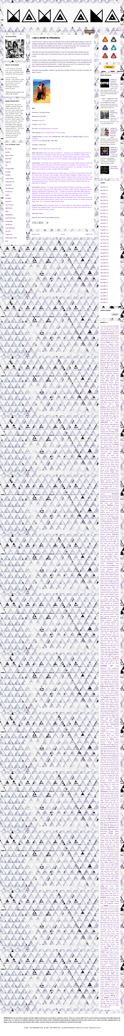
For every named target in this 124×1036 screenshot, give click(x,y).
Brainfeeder (103, 409)
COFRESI (7, 175)
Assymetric (109, 356)
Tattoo (117, 915)
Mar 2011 (103, 233)
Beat (101, 373)
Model (102, 724)
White (117, 988)
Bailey (104, 364)
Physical (117, 791)
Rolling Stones (104, 844)
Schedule (109, 856)
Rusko (109, 849)
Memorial (106, 701)
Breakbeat (106, 413)
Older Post (89, 234)
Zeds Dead (108, 1005)
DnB (106, 488)
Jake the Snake (110, 627)
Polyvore (114, 798)
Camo (107, 418)
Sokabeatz (116, 882)
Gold (111, 582)
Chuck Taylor (115, 439)
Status (114, 895)
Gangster (102, 571)
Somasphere (116, 884)
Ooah (101, 770)
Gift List (105, 576)
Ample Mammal (114, 346)
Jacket (102, 627)
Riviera (112, 838)
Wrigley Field (108, 999)
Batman (114, 369)
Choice (117, 433)
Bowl (113, 406)
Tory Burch (112, 942)
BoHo (112, 398)
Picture (108, 793)
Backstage (105, 362)
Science (114, 856)
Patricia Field (115, 784)
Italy (117, 624)
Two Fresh (114, 959)
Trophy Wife (112, 954)
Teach (102, 917)
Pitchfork (102, 795)
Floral (102, 550)
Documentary (111, 490)
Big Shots (109, 386)
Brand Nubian (111, 409)
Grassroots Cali (9, 182)
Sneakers (114, 880)
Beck (108, 378)
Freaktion (116, 554)
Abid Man (107, 331)
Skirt (112, 873)
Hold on (110, 601)
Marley (102, 695)
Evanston (40, 120)
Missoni (102, 717)
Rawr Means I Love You (113, 824)
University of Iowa (37, 140)
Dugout (106, 507)
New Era (113, 750)
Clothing (116, 444)
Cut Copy (107, 466)
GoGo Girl (106, 582)
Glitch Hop (103, 580)
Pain (114, 775)
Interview (113, 622)
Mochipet (116, 721)
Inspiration (108, 620)
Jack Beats (110, 625)
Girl (118, 576)
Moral (108, 735)
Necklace (110, 746)
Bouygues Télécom (105, 406)
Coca (114, 446)
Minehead (107, 713)
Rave (101, 824)
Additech (102, 338)
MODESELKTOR (115, 724)
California (102, 418)
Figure (106, 547)
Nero (101, 748)
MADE (112, 683)
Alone (117, 342)
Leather (116, 653)
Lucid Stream (110, 677)
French (109, 560)
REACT (117, 825)
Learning (111, 653)
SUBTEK (117, 906)
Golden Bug (116, 582)
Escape (105, 532)
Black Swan (107, 391)
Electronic (115, 518)
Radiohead (116, 816)
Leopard (117, 656)
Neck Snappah (103, 746)
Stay (117, 895)
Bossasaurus (103, 404)
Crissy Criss (106, 460)
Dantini (117, 472)
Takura (105, 915)
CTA (106, 464)
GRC (101, 587)
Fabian (117, 536)
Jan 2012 (103, 223)
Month (102, 733)
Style (106, 906)
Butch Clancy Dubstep (108, 417)
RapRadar (114, 822)
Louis (110, 673)
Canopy (113, 420)
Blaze (110, 393)
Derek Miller (115, 479)
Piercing (112, 793)
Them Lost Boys (105, 933)
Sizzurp (102, 873)
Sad (109, 851)
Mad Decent (107, 683)
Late (112, 651)
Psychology (110, 807)
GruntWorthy (103, 591)
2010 (113, 326)
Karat (110, 638)
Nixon (112, 759)
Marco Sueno (103, 693)
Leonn (112, 656)
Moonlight (102, 735)
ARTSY (112, 355)
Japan (117, 629)
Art (105, 355)
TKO (106, 938)
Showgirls (102, 865)
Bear (111, 371)
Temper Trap (106, 920)
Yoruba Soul (109, 1001)
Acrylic (102, 337)
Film (109, 547)
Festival (117, 545)
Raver (105, 824)
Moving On (103, 737)
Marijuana (110, 693)
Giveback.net (109, 578)
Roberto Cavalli (104, 842)
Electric (117, 514)
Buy (115, 417)
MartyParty (112, 695)
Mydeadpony (9, 215)
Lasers (109, 651)
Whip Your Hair (111, 988)
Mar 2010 (103, 273)
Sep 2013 (103, 187)
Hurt (109, 609)
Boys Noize (109, 407)
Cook (108, 455)
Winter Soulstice (115, 992)
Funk (113, 565)
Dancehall (106, 472)
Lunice (110, 679)
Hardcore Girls (109, 592)
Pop (118, 798)
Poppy (101, 800)
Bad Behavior (112, 362)
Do (109, 488)
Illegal (101, 616)
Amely (117, 344)
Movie (117, 735)
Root (114, 844)
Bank (108, 365)
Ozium (104, 775)
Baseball (102, 368)
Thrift (110, 937)
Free (110, 556)
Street (117, 901)
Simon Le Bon (109, 867)
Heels (108, 596)
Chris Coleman (107, 435)
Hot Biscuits (8, 191)
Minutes (109, 715)
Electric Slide (103, 516)
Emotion (102, 525)
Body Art (107, 398)
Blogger (98, 1028)
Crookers (112, 460)
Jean (108, 631)
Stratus (106, 901)
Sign (101, 867)
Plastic (112, 797)
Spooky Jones (111, 891)
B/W (101, 362)
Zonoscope (103, 1007)
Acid (103, 335)
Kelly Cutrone (113, 640)
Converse (102, 455)
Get (118, 572)
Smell (112, 878)
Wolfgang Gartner (114, 993)
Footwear (116, 552)
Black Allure (103, 389)
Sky (106, 875)
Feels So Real (112, 543)
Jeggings (112, 631)
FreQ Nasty (115, 559)
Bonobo (107, 400)
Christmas (103, 439)
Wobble (106, 993)
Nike (113, 757)
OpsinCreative (115, 770)
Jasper (102, 631)
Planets (102, 797)
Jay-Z (105, 631)
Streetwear (110, 903)
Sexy (113, 860)
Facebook (103, 538)
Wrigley (102, 999)
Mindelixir (116, 710)
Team (113, 917)
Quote (117, 815)
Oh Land (106, 766)
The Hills (102, 928)
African (114, 338)
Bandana (116, 364)
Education (103, 514)
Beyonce (111, 382)
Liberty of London (105, 660)
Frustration (103, 565)
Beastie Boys (115, 371)
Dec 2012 (103, 207)
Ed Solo (113, 512)
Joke (107, 634)
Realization (111, 827)
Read (101, 827)
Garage (108, 571)
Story (101, 901)
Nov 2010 (103, 246)
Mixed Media (109, 719)
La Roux (105, 649)
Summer (110, 908)
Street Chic (103, 903)
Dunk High (112, 507)
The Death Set (108, 924)
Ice (111, 612)
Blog (101, 395)
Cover (111, 459)
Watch (111, 981)
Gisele (104, 578)
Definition (116, 477)
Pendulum (116, 788)
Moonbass (116, 733)
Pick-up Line (103, 793)
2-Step (107, 326)
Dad (117, 466)
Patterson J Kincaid (110, 786)
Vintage (102, 975)
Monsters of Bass (114, 731)
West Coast (108, 986)
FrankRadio (110, 554)
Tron (107, 954)
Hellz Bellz (8, 185)
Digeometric (108, 482)
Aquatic (108, 353)
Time (101, 938)
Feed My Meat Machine (106, 541)
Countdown (107, 459)
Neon (117, 746)
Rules (117, 847)
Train (101, 948)
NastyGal (116, 742)
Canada (102, 420)
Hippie (105, 601)
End (101, 529)
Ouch (117, 771)
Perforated (108, 789)
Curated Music (9, 178)
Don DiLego (103, 492)
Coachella (106, 446)
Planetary (116, 795)
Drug (110, 499)
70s (104, 329)
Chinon (102, 433)
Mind (104, 710)
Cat (118, 424)
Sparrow (102, 889)
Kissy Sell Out (115, 643)
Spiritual (116, 890)
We (110, 983)
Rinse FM (107, 838)
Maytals (114, 697)
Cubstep (112, 464)
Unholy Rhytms (109, 968)
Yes (104, 1001)
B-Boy (117, 360)
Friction (117, 561)
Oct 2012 (103, 213)
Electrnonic (111, 516)
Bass (106, 368)
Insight (102, 620)
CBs (105, 426)
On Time (109, 768)
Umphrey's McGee (114, 963)
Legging (110, 654)
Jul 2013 (102, 193)
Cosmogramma (115, 457)
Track (109, 946)
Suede (101, 908)
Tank (114, 915)
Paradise (110, 780)
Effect (108, 514)
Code (117, 446)
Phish (117, 789)
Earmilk (117, 509)
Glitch (117, 578)
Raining (113, 820)
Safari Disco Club (115, 851)
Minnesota (103, 715)
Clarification (116, 442)
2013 (101, 328)
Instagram (8, 198)
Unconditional (115, 965)
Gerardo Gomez (113, 572)
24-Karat (111, 328)
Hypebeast (103, 610)
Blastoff (106, 393)
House (102, 607)
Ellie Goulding (106, 521)
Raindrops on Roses (105, 820)
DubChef (117, 503)
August (113, 358)
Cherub (112, 428)
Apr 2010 (103, 269)
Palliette (117, 777)
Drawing (116, 496)
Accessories (111, 333)
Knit (117, 645)
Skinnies (107, 873)
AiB (111, 340)
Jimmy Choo (103, 633)
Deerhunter (107, 477)
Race (101, 816)
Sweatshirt (111, 911)
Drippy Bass (115, 498)
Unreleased (103, 972)
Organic (107, 771)
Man (108, 690)
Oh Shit (110, 766)
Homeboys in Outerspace (112, 603)
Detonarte (116, 481)
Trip (101, 954)
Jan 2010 (103, 279)
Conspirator (116, 453)
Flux (115, 550)
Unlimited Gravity (109, 970)
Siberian (117, 865)
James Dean (106, 629)
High (111, 598)
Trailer (113, 946)
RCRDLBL (112, 826)
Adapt (111, 337)
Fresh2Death (112, 561)
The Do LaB (116, 924)
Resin (107, 835)
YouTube (102, 1003)
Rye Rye (102, 851)
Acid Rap (112, 335)
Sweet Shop (111, 913)
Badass (117, 362)
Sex (101, 860)
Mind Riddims (109, 710)
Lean (103, 652)
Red (101, 829)
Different (102, 482)
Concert (116, 452)
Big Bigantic (116, 384)
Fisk (105, 549)
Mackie (102, 683)
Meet (107, 699)
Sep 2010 (103, 253)
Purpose (102, 813)
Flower (111, 550)
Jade (105, 627)
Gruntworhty (116, 589)
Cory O (108, 457)
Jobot (114, 633)
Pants (117, 779)
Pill (115, 793)
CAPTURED (104, 422)
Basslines (116, 368)
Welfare (102, 986)
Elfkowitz (116, 520)
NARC (109, 743)
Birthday (113, 387)
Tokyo (109, 940)
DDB (118, 473)
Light (107, 662)
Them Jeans (115, 931)
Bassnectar (103, 369)
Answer (108, 351)
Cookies (112, 455)
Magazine (111, 684)
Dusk (105, 508)
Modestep (102, 726)
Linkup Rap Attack (113, 663)
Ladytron (116, 649)
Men (111, 701)
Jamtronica (112, 629)
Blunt (107, 396)
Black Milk (8, 158)
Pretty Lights (112, 802)
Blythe (101, 398)
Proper (117, 806)
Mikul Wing (116, 708)
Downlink (102, 494)
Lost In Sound (9, 205)
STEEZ (103, 898)
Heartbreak (111, 594)
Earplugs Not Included (106, 510)
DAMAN (107, 470)
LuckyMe (116, 677)
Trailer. (117, 946)
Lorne (109, 671)
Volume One (103, 979)
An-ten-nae (103, 348)
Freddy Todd (104, 556)
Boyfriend (103, 408)
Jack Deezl (116, 625)
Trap (111, 950)
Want (109, 979)
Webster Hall (115, 984)
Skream (117, 873)
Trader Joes (8, 234)
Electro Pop (103, 518)
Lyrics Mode (103, 681)
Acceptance (103, 333)
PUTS (109, 813)
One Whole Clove (10, 218)
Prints (105, 804)
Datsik (112, 473)
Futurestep (116, 567)
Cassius (115, 424)
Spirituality (103, 891)
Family (112, 538)
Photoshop (111, 791)
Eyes (108, 536)
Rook (110, 844)
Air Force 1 (116, 340)
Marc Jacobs (110, 692)
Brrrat (114, 415)
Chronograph (109, 439)
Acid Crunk (107, 335)
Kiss (109, 643)
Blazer (113, 393)
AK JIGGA (102, 342)
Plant (105, 797)
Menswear (116, 701)
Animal (106, 349)
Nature (113, 744)
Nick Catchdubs (104, 755)
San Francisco (104, 855)
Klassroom (106, 645)
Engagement (110, 529)
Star (118, 893)
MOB (6, 211)
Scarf (105, 857)
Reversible (102, 837)
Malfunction (103, 688)
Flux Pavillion (108, 552)
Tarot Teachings (10, 228)
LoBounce (103, 668)
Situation (116, 871)
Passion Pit (107, 784)
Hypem (7, 195)
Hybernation (116, 609)
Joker (110, 634)
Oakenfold (116, 764)
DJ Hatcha (116, 486)
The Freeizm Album (105, 926)
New (115, 748)
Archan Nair (113, 353)
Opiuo (109, 770)
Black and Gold (111, 389)
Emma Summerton (114, 523)
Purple (106, 811)
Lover (102, 677)
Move (112, 735)
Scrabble (108, 858)
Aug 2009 (103, 292)
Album (108, 342)
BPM (113, 407)
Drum (113, 499)
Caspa (111, 424)
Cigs (101, 440)
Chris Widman (104, 437)
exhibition (108, 534)
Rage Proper (115, 818)
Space (117, 888)
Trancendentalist (104, 950)
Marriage (107, 695)
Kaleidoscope (115, 636)
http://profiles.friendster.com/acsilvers (48, 128)
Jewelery (116, 631)
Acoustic (117, 335)
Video (112, 974)
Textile (114, 920)
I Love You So (107, 612)
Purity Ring (116, 809)
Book (110, 400)
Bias (110, 384)
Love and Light (114, 675)
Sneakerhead (108, 880)
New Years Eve (108, 752)
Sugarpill (106, 908)
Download (115, 494)
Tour (101, 946)
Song (102, 886)
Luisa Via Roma (104, 679)
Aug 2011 (103, 230)
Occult (101, 766)
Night (114, 755)
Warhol (113, 979)
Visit (114, 975)
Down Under (116, 492)
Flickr (117, 548)
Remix (111, 833)
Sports (117, 891)
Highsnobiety (112, 600)
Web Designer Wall (11, 238)
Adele (106, 338)
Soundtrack (111, 888)
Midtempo (112, 706)
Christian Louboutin (114, 437)
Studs (101, 906)
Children (117, 431)
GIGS (108, 576)
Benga (107, 380)
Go (114, 580)
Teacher (107, 917)
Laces (112, 649)
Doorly (107, 492)
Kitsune (102, 645)
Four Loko (103, 554)
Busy (101, 417)
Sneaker (102, 880)
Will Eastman (112, 990)
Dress (106, 498)
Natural (109, 744)
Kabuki (109, 636)
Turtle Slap (106, 957)
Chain (108, 426)
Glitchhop (110, 580)
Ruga (108, 847)
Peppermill (102, 789)
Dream (102, 498)
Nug (101, 764)
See (111, 858)
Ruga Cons (113, 847)
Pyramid (117, 813)
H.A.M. (112, 591)
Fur (101, 567)
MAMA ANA (8, 208)
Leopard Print (103, 658)
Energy (104, 529)
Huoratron (102, 609)
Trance (106, 948)
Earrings (117, 510)
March (117, 692)
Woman (102, 996)
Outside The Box (110, 773)
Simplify (102, 869)
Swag (102, 911)
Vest (101, 973)
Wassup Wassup (104, 981)
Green (113, 587)
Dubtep (102, 507)
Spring (102, 893)
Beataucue (116, 373)
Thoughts (111, 935)
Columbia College (47, 136)
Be (105, 371)
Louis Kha (113, 673)
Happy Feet (103, 592)
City (105, 442)
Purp (101, 811)
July (106, 636)
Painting (111, 777)
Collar (117, 448)
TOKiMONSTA (103, 940)
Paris (107, 782)
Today (117, 938)
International (107, 622)
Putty (113, 813)
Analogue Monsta (111, 347)
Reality (105, 827)
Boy (117, 406)
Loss (112, 672)
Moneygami (103, 730)
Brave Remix (103, 411)
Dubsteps (116, 505)
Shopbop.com (112, 862)
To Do (111, 938)
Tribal (111, 952)
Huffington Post (109, 607)
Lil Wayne (116, 661)
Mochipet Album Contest (106, 722)
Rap (110, 822)
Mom (107, 728)
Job (111, 633)
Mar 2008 (103, 299)
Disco (108, 484)
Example (117, 532)
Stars (111, 895)
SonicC (111, 886)
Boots (105, 402)
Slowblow (116, 876)
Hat (114, 592)
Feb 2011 (103, 236)
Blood (113, 395)
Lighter (111, 661)
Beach (108, 371)
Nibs (110, 753)
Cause (101, 426)
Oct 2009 (103, 286)
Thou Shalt (106, 935)
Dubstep (110, 505)
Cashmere (106, 424)
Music (112, 739)
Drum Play (108, 501)
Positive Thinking (110, 800)
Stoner (109, 899)
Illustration (106, 616)
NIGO (110, 757)
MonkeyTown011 (104, 731)
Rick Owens (113, 837)
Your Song (116, 1001)
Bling (117, 393)
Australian (112, 360)
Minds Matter (104, 712)
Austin (107, 360)
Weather (107, 984)
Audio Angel (107, 358)
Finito (101, 548)
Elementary (109, 520)
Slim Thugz (111, 876)
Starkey (107, 895)
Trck (114, 950)
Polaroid (110, 798)
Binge (108, 387)
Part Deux (111, 782)
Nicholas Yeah (115, 753)
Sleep (108, 874)
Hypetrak (112, 610)
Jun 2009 (103, 296)
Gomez (102, 583)
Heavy (102, 596)
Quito (114, 815)
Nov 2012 (103, 210)
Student (116, 903)
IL (44, 120)
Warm (117, 979)
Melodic (111, 699)
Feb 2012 (103, 220)
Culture (117, 464)
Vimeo (117, 973)
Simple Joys (116, 867)
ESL (108, 532)
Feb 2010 (103, 276)
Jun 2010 (103, 263)
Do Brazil (112, 488)
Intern (101, 622)
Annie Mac (103, 351)
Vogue (102, 977)
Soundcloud (8, 224)
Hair (118, 591)
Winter (108, 992)
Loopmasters (103, 672)
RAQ (117, 822)
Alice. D (113, 342)
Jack (106, 625)
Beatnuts (102, 375)
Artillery (108, 355)
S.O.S (106, 851)
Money (117, 728)
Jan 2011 (103, 240)
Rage (109, 818)
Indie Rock (109, 618)
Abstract (112, 331)
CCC (6, 165)
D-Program (113, 466)
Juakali (114, 634)
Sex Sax (105, 860)
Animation (111, 349)
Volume (117, 977)
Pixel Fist (107, 795)
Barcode (117, 365)
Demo (101, 479)
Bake (108, 364)
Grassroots (113, 585)
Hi (100, 598)
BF (107, 384)
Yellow (117, 999)
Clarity (101, 444)
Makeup (111, 686)
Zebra (101, 1005)
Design (102, 481)
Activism (106, 337)
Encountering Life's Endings (112, 527)
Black (117, 387)
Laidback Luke (103, 651)
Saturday (116, 855)
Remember (103, 833)
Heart (106, 594)
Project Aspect (110, 806)
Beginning (112, 378)
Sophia (117, 886)
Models (107, 724)
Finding (113, 547)
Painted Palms (104, 777)
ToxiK (105, 946)
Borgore (117, 402)
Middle (106, 704)
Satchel (111, 855)
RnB (110, 840)
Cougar (102, 459)
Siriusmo (112, 871)
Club (101, 446)
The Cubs (102, 924)
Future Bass (109, 567)
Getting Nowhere (104, 574)
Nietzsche (110, 755)
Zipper (117, 1005)
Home (63, 234)
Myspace (102, 742)
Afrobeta (106, 340)
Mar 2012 (103, 217)
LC (100, 652)
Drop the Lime (104, 499)
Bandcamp (102, 365)
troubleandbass (104, 955)
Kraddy (109, 647)
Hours (117, 605)
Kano (101, 638)
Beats (113, 375)
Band (112, 364)
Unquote (117, 970)
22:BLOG (106, 328)
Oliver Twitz (103, 768)
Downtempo (103, 496)
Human (117, 607)
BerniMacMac (103, 382)
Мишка (108, 1006)
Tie (118, 937)
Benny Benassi (114, 380)
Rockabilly (116, 842)
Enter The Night (109, 530)
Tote (117, 944)
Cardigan (116, 422)
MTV (107, 739)
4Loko (101, 329)
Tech (117, 917)
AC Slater (116, 331)
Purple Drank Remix (113, 811)
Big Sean (103, 386)
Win (105, 992)
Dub (101, 503)
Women (108, 996)
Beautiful (107, 377)
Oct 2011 (103, 226)
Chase (113, 426)
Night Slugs (106, 757)
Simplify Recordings (110, 869)
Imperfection (113, 616)
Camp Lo (116, 418)
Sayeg (101, 856)
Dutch (108, 508)
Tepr (111, 920)
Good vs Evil (107, 583)
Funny (117, 565)
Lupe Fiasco (116, 679)
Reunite (116, 835)
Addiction (116, 337)
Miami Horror (114, 703)
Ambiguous (111, 344)
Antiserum (113, 351)
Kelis (109, 640)
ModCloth (116, 722)
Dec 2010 (103, 243)
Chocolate (113, 433)
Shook (101, 862)
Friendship (110, 563)
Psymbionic (116, 807)
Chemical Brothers (105, 428)
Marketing (116, 693)
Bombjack (102, 400)
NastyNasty (103, 744)
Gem (112, 571)
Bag (101, 364)
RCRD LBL (107, 826)
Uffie (109, 961)
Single (101, 871)
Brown (110, 415)
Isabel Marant (111, 624)
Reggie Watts (111, 829)
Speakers (107, 889)
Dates (109, 473)
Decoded (113, 475)
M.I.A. (109, 681)
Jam (115, 627)
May (110, 697)
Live (117, 666)
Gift (101, 576)
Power (102, 802)
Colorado (111, 449)
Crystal (112, 462)
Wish (101, 993)
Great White (107, 587)
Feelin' (105, 543)
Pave (117, 786)
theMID (113, 933)
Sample (112, 853)
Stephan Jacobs (111, 897)
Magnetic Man (104, 686)
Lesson (109, 658)
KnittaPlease (103, 647)
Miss (117, 715)
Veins (117, 972)
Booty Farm (111, 402)
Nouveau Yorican (114, 762)
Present (106, 802)
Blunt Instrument (114, 396)
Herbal (117, 596)
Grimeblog (102, 589)
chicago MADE (9, 168)
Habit (115, 591)
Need (114, 746)
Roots (117, 844)
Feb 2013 (103, 203)
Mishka (114, 715)
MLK (110, 721)
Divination (106, 486)
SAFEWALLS (103, 853)
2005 (71, 136)
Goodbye (112, 583)
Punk (101, 809)
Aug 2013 (103, 190)
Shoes (117, 860)
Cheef (117, 426)
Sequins (117, 858)
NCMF (117, 744)
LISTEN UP (106, 666)
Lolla (109, 668)
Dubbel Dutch (109, 503)
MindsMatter (112, 712)
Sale (108, 853)
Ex (113, 532)
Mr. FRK (108, 737)
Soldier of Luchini (104, 884)
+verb (101, 326)
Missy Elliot (108, 717)
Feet (117, 543)
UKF (115, 961)
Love (107, 676)
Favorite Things (112, 539)
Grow (107, 589)
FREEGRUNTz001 (109, 558)
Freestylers (103, 559)
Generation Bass (104, 572)
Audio (101, 358)
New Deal (108, 750)
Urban (108, 972)
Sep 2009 (103, 289)
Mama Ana (103, 690)
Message (102, 702)
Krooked (113, 647)
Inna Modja (116, 618)
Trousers (111, 955)
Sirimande (106, 871)
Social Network (109, 882)
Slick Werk (105, 876)
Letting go (115, 658)
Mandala (113, 690)
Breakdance (113, 413)
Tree (117, 950)
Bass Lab (111, 368)
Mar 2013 (103, 200)
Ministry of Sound (114, 713)
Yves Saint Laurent (114, 1003)
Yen (101, 1001)
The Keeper (109, 928)
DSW (117, 501)
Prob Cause (111, 804)
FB (118, 540)
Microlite (102, 704)
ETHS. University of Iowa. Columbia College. (53, 132)
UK (112, 961)
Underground (103, 966)
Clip (112, 444)
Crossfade (102, 462)
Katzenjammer (103, 640)
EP (115, 530)
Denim (110, 479)
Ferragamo (103, 545)
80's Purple (8, 149)
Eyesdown (112, 536)
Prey (117, 802)
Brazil (108, 411)
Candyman (108, 420)
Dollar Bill (116, 490)
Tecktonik (114, 918)
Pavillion (102, 788)
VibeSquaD (106, 973)
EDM (117, 512)
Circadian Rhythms (108, 440)
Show (117, 864)
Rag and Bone (104, 818)
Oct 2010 (103, 249)
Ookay (105, 770)
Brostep (106, 415)
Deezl (112, 477)
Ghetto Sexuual (114, 574)
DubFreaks (103, 505)
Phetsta (114, 789)
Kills (112, 642)
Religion (117, 831)
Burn (117, 415)
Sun (114, 908)
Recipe (117, 827)
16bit (105, 326)
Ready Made (9, 221)
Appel (101, 353)
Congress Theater (105, 453)
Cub (109, 464)
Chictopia (8, 172)
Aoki (117, 351)
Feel (114, 541)
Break (111, 411)
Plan (112, 795)
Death (108, 475)
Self (114, 858)
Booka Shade (115, 400)
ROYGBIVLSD (108, 846)
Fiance (102, 547)
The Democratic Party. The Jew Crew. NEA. (50, 148)
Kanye (106, 638)
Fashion (117, 538)
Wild (101, 990)
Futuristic (102, 569)
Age (109, 340)
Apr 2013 (103, 197)
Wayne (106, 983)
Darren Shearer (104, 473)
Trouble (117, 954)
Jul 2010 (102, 259)
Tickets (114, 937)
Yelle (113, 999)
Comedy (116, 449)
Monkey (117, 730)
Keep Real (8, 201)
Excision (102, 534)
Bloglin (104, 395)
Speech (111, 889)
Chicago (116, 430)
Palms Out (103, 779)
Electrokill (109, 518)
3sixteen (117, 328)
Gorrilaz (117, 583)
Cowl (114, 459)
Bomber (117, 398)
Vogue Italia (107, 977)
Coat (110, 446)
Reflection (105, 829)
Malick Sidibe (115, 688)
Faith (108, 538)
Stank (114, 893)
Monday (112, 728)
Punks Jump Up (108, 809)
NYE (112, 764)
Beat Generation (108, 373)
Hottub (114, 605)
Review (107, 837)
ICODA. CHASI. (42, 124)
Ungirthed (102, 968)
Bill (114, 386)
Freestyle (116, 558)
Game (117, 569)
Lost (115, 672)
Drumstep (113, 501)
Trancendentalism (114, 948)
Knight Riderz (113, 645)
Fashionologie (103, 539)
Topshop (106, 942)
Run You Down (104, 849)
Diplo (104, 484)
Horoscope (103, 605)
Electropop (102, 520)
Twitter (110, 959)
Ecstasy (108, 512)
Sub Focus (111, 906)
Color (107, 449)
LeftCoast (102, 654)
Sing (118, 869)
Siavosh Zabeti (110, 865)
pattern (102, 786)
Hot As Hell (109, 605)
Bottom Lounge (114, 404)
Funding (108, 565)
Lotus (106, 673)
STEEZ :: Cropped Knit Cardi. (110, 99)
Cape (117, 420)
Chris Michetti (115, 435)
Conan (110, 451)
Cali (118, 417)
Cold (106, 448)
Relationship (103, 831)
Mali (109, 688)
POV (117, 800)
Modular (109, 726)
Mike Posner (109, 708)
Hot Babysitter (9, 188)
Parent (117, 780)
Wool (117, 995)
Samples (117, 853)
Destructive (109, 481)
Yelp (6, 241)
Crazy (117, 459)
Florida (106, 550)
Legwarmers (116, 654)
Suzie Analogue (115, 909)
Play (115, 797)
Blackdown (112, 391)
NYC (110, 764)
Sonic (107, 886)
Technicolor (103, 919)
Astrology (116, 357)
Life (111, 660)
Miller (101, 710)
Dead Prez (103, 475)
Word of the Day (114, 997)
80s (110, 329)
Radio (111, 816)
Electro (117, 516)
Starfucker (102, 895)
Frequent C (103, 561)
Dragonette (110, 496)
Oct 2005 (103, 302)
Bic (111, 384)
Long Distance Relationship (112, 670)
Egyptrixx (112, 514)
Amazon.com (103, 344)
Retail (111, 835)
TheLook (109, 931)
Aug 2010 (103, 256)
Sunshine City (106, 909)
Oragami (102, 771)
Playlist (105, 798)
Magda (117, 684)
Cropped (117, 460)
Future (104, 567)
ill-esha (117, 614)
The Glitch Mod (115, 926)
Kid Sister (107, 642)
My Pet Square (115, 741)
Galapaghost (110, 569)
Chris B (102, 435)
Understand (110, 966)
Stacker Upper (108, 893)
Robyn (111, 842)
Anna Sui (116, 349)
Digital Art (113, 482)
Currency (102, 466)
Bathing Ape (109, 369)
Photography (104, 791)
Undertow (116, 966)
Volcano (113, 977)
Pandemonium (110, 779)
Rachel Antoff (106, 816)
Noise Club (106, 760)
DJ (111, 486)
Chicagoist (102, 431)
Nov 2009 (103, 282)
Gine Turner (113, 576)
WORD (106, 998)
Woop (101, 997)
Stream (112, 901)
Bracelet (117, 407)
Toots (113, 940)
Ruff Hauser (103, 847)
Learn (106, 653)
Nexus (107, 753)
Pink (117, 793)
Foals (112, 552)
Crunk (107, 462)
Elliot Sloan (113, 521)
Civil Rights (109, 442)
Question (109, 815)
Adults (110, 338)
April (105, 353)
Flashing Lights (111, 548)
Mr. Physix (113, 737)
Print (101, 804)
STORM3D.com (115, 899)
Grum (110, 589)
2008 (111, 326)
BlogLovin (8, 162)
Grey (117, 587)
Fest (108, 545)
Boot (101, 402)
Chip (105, 433)
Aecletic (7, 152)
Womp (113, 996)
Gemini (117, 571)
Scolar (104, 858)
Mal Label (116, 686)
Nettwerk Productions (108, 748)
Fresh (107, 561)
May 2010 (103, 266)
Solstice (110, 884)
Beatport (108, 375)
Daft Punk (103, 468)
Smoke (117, 878)
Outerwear (103, 773)
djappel (102, 488)
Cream (102, 460)
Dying (112, 508)
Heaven (117, 594)
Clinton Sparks (107, 444)
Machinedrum (115, 681)
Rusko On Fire (115, 849)
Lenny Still (103, 656)
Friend (102, 563)
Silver (104, 867)
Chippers (108, 433)
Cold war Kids (111, 448)
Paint (117, 775)
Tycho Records (104, 961)
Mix (113, 717)
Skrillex (102, 875)
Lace (109, 649)
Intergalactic (116, 620)
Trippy (104, 954)
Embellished (106, 523)
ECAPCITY (102, 512)
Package (110, 775)
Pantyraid (102, 780)
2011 (117, 326)
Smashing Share (104, 878)
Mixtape (116, 719)
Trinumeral (116, 952)
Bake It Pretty (9, 155)
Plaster (108, 797)
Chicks (107, 431)
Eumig (111, 532)
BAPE (112, 365)
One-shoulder (115, 768)
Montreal (108, 733)
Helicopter (112, 596)
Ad (109, 337)
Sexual (110, 860)
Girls (101, 578)
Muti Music (107, 741)
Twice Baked (113, 957)
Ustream (113, 972)
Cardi (111, 422)
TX (118, 959)
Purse (106, 813)
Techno (109, 918)
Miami (107, 702)
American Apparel (104, 346)
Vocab (117, 975)
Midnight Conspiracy (114, 704)
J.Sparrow (102, 625)
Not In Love (107, 762)
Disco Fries (112, 484)
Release (111, 831)
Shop (106, 862)
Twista (106, 959)
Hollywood (116, 601)
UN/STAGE (103, 964)
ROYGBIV (102, 846)
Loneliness (102, 670)
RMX (106, 840)
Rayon (101, 825)
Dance (112, 470)
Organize (113, 771)
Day (115, 473)
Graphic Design (104, 585)
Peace (108, 788)
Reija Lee (116, 829)
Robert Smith (115, 840)
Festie (111, 545)
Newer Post (36, 234)
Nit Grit (109, 759)
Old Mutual (116, 766)
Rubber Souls (115, 846)
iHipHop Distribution (109, 614)
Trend (102, 952)
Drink (109, 497)
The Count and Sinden (113, 922)
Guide (108, 591)
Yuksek (107, 1003)
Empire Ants (108, 525)
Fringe (117, 563)
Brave (117, 409)
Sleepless (113, 874)
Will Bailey (105, 990)
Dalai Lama (110, 468)
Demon (106, 479)
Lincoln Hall (103, 663)
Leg (106, 654)
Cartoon (102, 424)
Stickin (105, 899)
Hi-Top (105, 598)
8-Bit (107, 329)
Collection (102, 449)
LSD (105, 677)
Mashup (105, 697)
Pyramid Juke (103, 815)
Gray (117, 585)
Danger (112, 472)
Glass (113, 578)
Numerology (106, 764)
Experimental (103, 536)
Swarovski (106, 911)
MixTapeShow (103, 721)
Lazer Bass (116, 651)
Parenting (103, 782)
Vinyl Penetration (108, 975)
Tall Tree (110, 915)
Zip (113, 1005)
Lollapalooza (115, 668)
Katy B (116, 638)
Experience (115, 534)
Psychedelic (103, 808)
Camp (111, 418)
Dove (111, 492)
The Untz (8, 231)
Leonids (108, 656)
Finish (117, 547)
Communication (104, 451)
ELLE (101, 521)
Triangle (107, 952)
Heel (105, 596)
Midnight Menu (104, 706)
